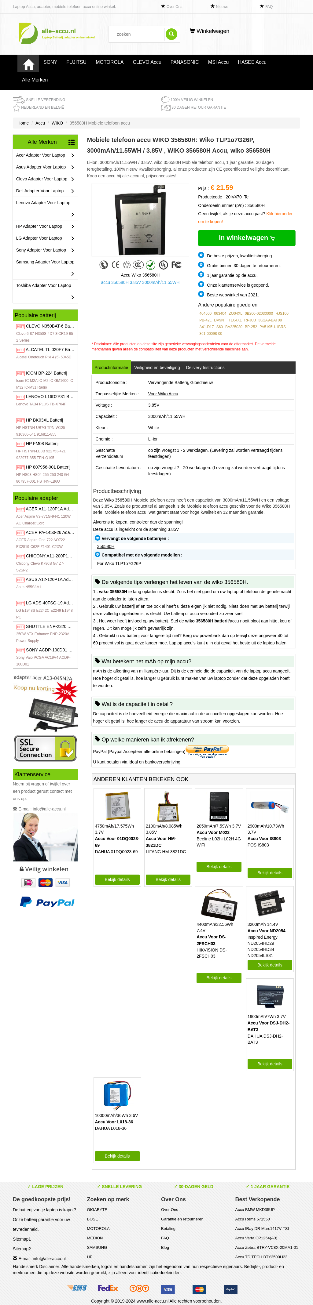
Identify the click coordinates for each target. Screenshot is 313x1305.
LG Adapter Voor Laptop (45, 238)
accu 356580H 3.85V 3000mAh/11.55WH (140, 282)
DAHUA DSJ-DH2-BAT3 (265, 1039)
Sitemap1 (22, 1239)
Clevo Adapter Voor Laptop (45, 179)
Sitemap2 (22, 1248)
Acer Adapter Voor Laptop (45, 155)
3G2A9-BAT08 (270, 320)
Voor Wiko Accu (163, 393)
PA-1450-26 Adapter (51, 532)
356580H (106, 546)
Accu (40, 123)
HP (90, 1257)
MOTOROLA (109, 62)
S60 (219, 327)
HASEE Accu (252, 62)
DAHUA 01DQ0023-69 (116, 851)
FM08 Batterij (42, 443)
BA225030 (233, 327)
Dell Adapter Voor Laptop (45, 191)
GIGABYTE (97, 1209)
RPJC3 (250, 320)
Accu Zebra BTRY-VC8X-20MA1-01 (266, 1247)
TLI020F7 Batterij (52, 349)
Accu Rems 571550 (252, 1219)
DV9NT (220, 320)
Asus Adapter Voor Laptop (45, 167)
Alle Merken (35, 79)
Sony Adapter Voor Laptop (45, 250)
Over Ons (174, 7)
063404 (220, 313)
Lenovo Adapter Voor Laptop (45, 210)
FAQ (269, 7)
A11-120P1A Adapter (52, 508)
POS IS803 (258, 845)
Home (23, 123)
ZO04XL (235, 313)
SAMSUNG (97, 1247)
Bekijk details (117, 879)
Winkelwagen (209, 31)
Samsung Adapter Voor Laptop (45, 269)
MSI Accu (218, 62)
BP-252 (251, 327)
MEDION (95, 1238)
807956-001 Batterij (48, 467)
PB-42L (205, 320)
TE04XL (235, 320)
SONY (50, 62)
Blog (165, 1247)
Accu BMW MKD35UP (255, 1209)
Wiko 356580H (118, 500)
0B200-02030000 (259, 313)
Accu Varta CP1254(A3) (256, 1238)
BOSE (92, 1219)
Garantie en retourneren (182, 1219)
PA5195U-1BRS (273, 327)
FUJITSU (76, 62)
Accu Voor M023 (213, 832)
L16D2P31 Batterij (53, 396)
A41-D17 (206, 327)
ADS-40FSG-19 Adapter (52, 602)
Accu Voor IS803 (264, 838)
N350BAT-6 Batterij (52, 326)
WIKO (57, 123)
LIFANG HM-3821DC (166, 851)
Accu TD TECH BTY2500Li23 (261, 1257)
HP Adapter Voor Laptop (45, 226)
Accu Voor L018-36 (114, 1121)
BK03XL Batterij (44, 420)
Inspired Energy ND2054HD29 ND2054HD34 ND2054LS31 (263, 946)
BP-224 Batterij (46, 373)
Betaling (168, 1228)
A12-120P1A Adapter (52, 579)
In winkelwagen (247, 237)
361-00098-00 (210, 334)
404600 (205, 313)
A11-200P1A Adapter (56, 555)
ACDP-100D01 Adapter (54, 649)
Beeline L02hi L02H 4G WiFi (219, 841)
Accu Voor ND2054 (266, 930)
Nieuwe (222, 7)
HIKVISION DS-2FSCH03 (212, 953)
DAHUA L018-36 (111, 1128)
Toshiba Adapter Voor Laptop (45, 293)
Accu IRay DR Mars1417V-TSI (262, 1228)
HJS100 (282, 313)
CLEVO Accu (147, 62)
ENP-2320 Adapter (54, 626)
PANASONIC (185, 62)
